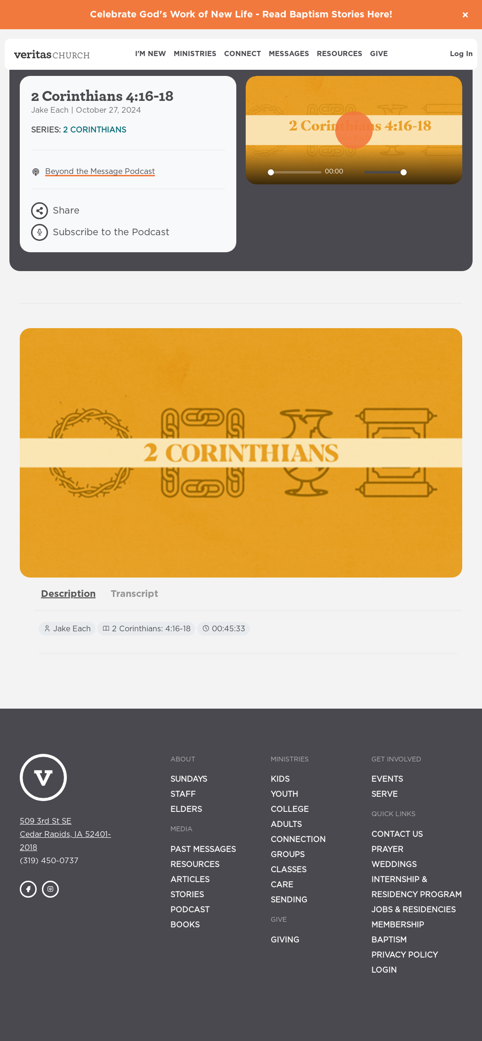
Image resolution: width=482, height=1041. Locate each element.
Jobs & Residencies (413, 910)
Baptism (389, 940)
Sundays (188, 779)
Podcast (189, 910)
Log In (461, 54)
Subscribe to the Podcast (100, 232)
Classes (288, 870)
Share (55, 210)
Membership (397, 925)
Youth (284, 794)
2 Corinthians (94, 130)
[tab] (68, 594)
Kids (280, 779)
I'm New (150, 54)
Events (387, 779)
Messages (289, 54)
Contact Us (397, 834)
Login (384, 970)
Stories (187, 895)
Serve (384, 794)
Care (282, 885)
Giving (285, 940)
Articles (189, 880)
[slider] (294, 172)
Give (379, 54)
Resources (339, 54)
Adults (286, 824)
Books (185, 925)
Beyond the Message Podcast (100, 171)
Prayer (387, 849)
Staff (183, 794)
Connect (242, 54)
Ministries (195, 54)
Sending (289, 900)
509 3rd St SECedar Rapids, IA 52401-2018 (65, 834)
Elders (186, 809)
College (290, 809)
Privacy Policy (404, 955)
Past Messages (203, 849)
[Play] (257, 172)
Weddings (394, 864)
